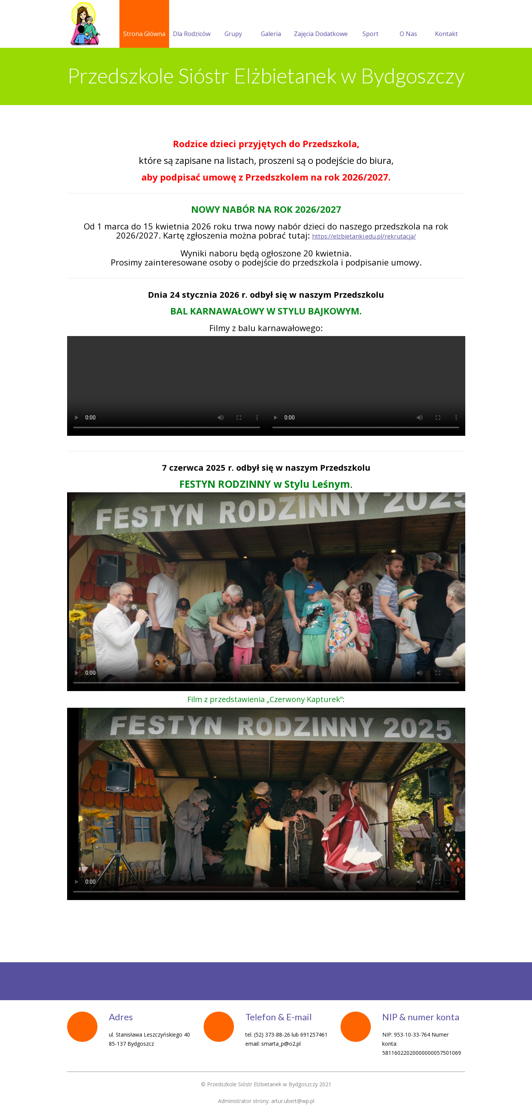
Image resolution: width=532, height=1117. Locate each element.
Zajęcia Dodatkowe (321, 24)
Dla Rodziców (191, 24)
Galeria (271, 24)
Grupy (233, 24)
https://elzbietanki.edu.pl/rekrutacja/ (364, 236)
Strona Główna (144, 24)
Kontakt (446, 24)
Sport (370, 24)
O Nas (408, 24)
